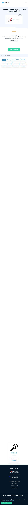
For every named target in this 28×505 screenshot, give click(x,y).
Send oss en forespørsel (14, 459)
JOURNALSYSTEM (16, 66)
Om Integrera (15, 487)
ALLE (4, 59)
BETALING (17, 59)
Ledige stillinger (15, 485)
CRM (4, 61)
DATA (11, 61)
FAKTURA (8, 59)
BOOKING (23, 61)
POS (3, 66)
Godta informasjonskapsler (6, 502)
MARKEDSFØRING (8, 66)
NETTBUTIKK (23, 59)
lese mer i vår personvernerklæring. (8, 500)
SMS (7, 61)
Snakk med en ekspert (14, 49)
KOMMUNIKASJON (16, 61)
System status (15, 488)
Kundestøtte (15, 483)
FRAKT (13, 59)
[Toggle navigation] (26, 3)
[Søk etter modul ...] (15, 55)
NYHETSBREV (23, 66)
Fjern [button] (20, 15)
